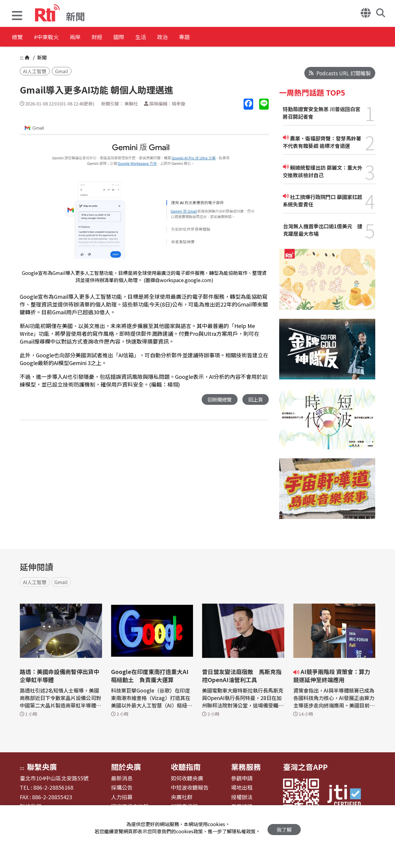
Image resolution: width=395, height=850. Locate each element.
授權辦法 (242, 797)
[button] (17, 16)
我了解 (284, 827)
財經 (114, 37)
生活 (168, 37)
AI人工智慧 (34, 71)
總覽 (18, 37)
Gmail (61, 71)
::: (21, 57)
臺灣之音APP (305, 766)
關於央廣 (126, 766)
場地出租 (242, 787)
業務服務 (246, 766)
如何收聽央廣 (187, 778)
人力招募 (122, 797)
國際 (141, 37)
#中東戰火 (52, 37)
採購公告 (122, 787)
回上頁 (255, 399)
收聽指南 (186, 766)
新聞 (41, 57)
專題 (222, 37)
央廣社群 (181, 797)
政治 (195, 37)
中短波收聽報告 (190, 787)
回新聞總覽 (218, 399)
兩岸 (87, 37)
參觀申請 (242, 778)
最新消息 (122, 778)
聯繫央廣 (42, 766)
